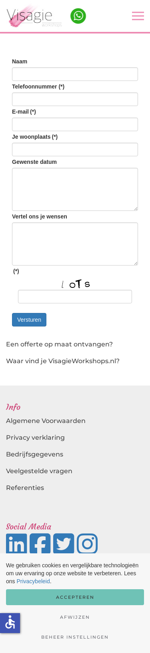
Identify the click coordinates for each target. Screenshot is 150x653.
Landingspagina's (35, 504)
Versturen (29, 320)
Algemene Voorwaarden (46, 421)
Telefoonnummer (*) (38, 86)
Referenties (25, 488)
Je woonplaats (35, 137)
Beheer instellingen (75, 637)
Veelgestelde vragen (39, 471)
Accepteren (75, 597)
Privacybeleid (33, 581)
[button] (138, 16)
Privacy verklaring (35, 437)
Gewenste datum (34, 162)
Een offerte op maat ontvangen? (59, 344)
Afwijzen (75, 617)
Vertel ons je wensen (39, 216)
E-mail (24, 111)
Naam (19, 61)
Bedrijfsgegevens (34, 454)
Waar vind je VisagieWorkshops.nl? (63, 361)
